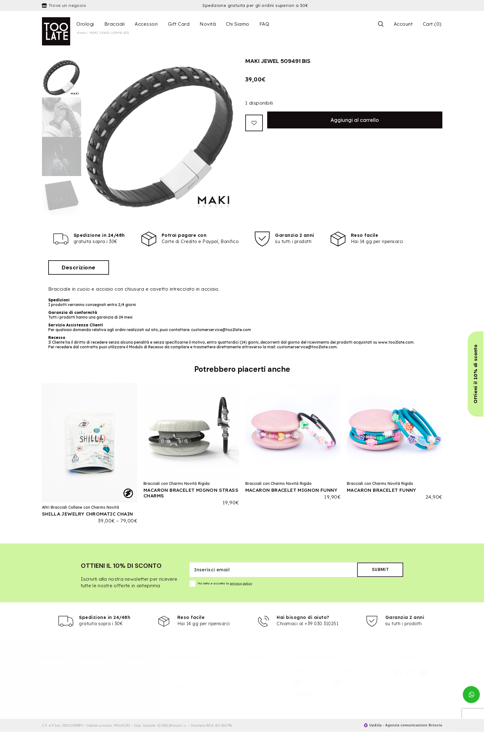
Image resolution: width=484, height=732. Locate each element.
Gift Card (179, 24)
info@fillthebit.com (66, 682)
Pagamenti (179, 677)
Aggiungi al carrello (354, 120)
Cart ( (432, 24)
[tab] (78, 267)
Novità (208, 24)
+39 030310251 (61, 690)
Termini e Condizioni (189, 669)
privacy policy (241, 583)
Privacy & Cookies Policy (193, 703)
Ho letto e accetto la (221, 583)
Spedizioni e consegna (192, 686)
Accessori (146, 24)
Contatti (131, 686)
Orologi (85, 24)
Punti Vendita (137, 677)
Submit (380, 569)
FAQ (264, 24)
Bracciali (114, 24)
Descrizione (79, 267)
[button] (475, 374)
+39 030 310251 (321, 623)
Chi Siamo (237, 24)
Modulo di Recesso (146, 347)
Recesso (176, 694)
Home (81, 33)
